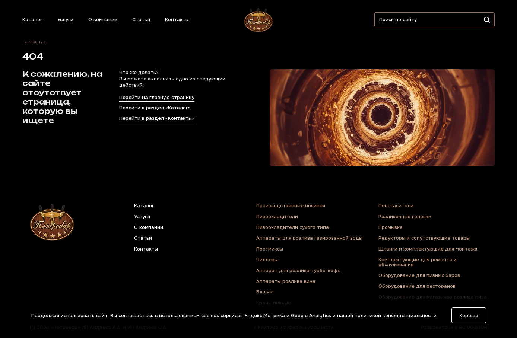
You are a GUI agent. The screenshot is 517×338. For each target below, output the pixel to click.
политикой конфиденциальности (396, 315)
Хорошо (468, 315)
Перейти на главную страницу (156, 97)
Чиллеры (267, 259)
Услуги (65, 19)
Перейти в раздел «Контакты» (156, 118)
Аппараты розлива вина (285, 281)
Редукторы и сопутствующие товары (424, 238)
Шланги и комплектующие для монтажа (428, 248)
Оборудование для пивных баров (419, 275)
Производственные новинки (290, 205)
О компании (102, 19)
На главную (33, 41)
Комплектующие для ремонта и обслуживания (417, 262)
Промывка (390, 227)
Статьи (141, 19)
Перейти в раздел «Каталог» (155, 108)
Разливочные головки (404, 216)
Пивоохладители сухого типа (292, 227)
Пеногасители (395, 205)
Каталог (32, 19)
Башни (264, 292)
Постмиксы (269, 248)
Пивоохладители (277, 216)
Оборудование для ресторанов (417, 286)
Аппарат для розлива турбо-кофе (298, 270)
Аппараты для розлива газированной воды (309, 238)
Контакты (177, 19)
